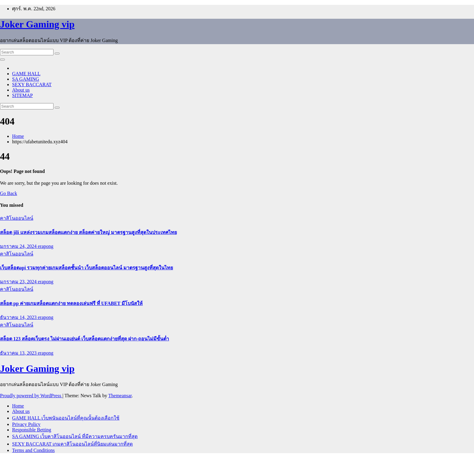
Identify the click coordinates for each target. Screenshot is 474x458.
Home (18, 136)
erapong (46, 246)
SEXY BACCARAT (32, 84)
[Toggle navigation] (2, 59)
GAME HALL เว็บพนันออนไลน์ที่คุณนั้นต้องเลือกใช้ (65, 418)
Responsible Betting (31, 429)
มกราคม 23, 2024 (19, 281)
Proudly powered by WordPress (31, 395)
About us (21, 90)
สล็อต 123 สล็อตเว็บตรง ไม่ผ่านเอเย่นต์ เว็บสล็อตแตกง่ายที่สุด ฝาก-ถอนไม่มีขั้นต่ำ (84, 338)
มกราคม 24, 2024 (19, 246)
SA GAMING (25, 79)
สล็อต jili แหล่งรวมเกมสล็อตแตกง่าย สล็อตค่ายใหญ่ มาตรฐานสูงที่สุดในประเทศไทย (88, 232)
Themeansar (119, 395)
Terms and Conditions (33, 450)
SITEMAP (22, 95)
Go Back (8, 193)
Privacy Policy (26, 424)
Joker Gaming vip (37, 24)
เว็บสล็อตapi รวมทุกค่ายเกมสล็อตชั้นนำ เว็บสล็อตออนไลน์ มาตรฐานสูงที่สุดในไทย (86, 267)
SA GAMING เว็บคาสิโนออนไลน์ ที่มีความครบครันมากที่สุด (75, 436)
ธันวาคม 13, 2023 (19, 353)
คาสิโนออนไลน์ (16, 218)
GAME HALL (26, 73)
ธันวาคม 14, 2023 (19, 317)
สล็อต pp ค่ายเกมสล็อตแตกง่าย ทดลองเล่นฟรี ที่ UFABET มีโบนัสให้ (71, 303)
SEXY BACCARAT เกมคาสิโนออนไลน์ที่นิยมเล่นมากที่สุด (72, 444)
